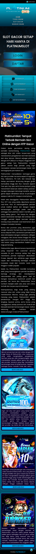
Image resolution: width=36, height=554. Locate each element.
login (18, 55)
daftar (18, 64)
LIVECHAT (30, 2)
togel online (18, 19)
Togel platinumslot (18, 89)
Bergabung (18, 428)
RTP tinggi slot (17, 94)
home (18, 17)
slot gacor (18, 22)
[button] (18, 393)
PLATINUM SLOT (18, 78)
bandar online (18, 24)
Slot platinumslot (18, 84)
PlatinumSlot (25, 151)
